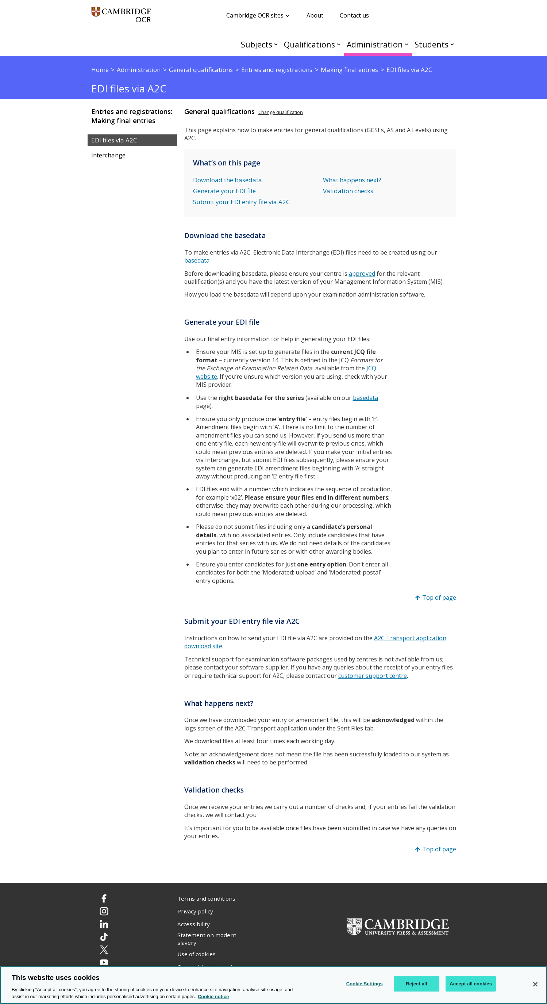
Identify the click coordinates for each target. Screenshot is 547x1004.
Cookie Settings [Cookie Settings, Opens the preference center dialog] (364, 983)
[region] (273, 985)
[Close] (535, 984)
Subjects (256, 44)
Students (431, 44)
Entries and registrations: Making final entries (131, 116)
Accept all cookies (471, 983)
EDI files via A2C (114, 140)
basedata (365, 398)
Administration (375, 44)
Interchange (108, 155)
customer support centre (372, 676)
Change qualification (280, 112)
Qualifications (309, 44)
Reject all (416, 983)
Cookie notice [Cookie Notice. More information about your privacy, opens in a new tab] (213, 996)
